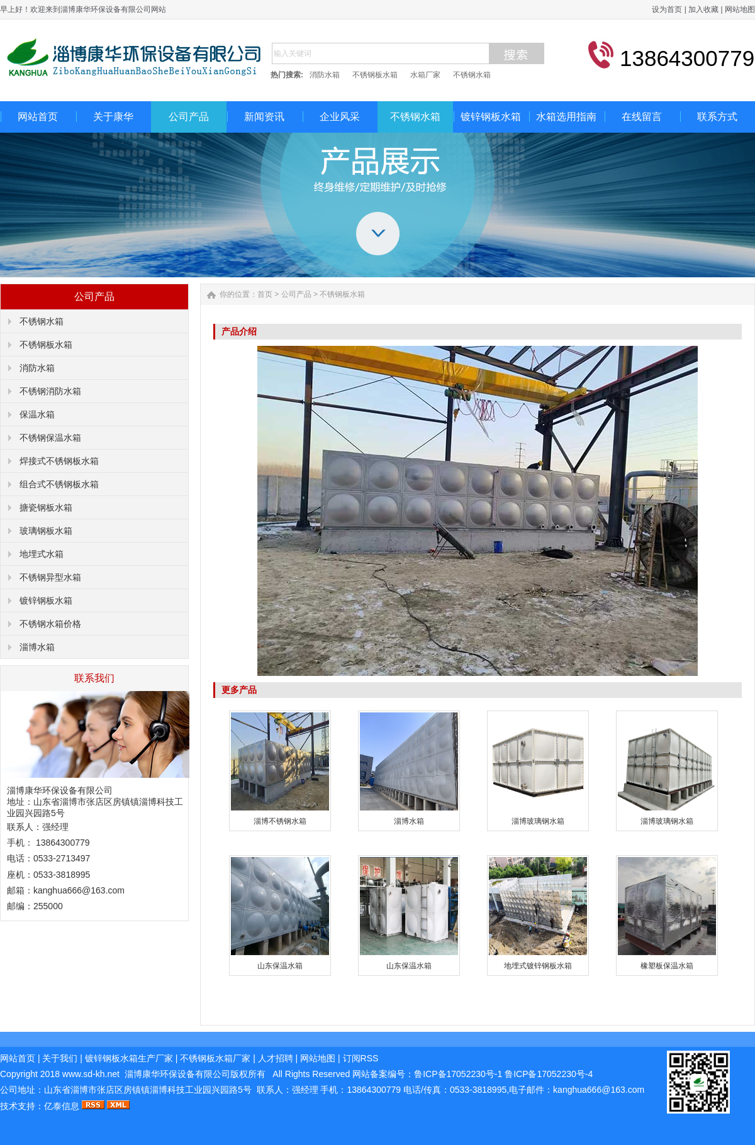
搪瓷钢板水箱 (46, 507)
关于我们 (59, 1058)
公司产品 (189, 116)
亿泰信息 (61, 1106)
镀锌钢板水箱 (491, 116)
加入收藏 (703, 9)
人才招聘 (275, 1058)
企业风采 (340, 116)
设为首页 (667, 9)
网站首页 (38, 116)
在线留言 (642, 116)
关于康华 (113, 116)
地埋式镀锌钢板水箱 (538, 965)
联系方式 (717, 116)
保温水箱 (37, 414)
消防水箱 (325, 74)
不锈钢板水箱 (375, 74)
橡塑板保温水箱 (666, 965)
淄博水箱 (37, 647)
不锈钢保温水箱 (50, 438)
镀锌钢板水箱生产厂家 (129, 1058)
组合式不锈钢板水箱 (59, 484)
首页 (264, 294)
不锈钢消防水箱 (50, 391)
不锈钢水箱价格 (50, 624)
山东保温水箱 (280, 965)
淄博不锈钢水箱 (280, 821)
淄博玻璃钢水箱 (538, 821)
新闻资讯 (264, 116)
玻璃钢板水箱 (46, 531)
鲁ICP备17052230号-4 (549, 1074)
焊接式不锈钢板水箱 (59, 461)
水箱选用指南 (566, 116)
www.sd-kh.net (91, 1074)
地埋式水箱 (42, 554)
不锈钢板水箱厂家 (215, 1058)
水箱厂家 (425, 74)
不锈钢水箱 (472, 74)
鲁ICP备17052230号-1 (459, 1074)
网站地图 (740, 9)
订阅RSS (361, 1058)
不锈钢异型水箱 (50, 577)
